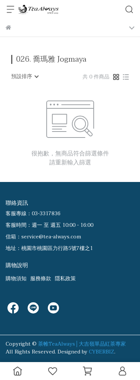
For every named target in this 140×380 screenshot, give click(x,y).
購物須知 (16, 278)
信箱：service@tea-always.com (43, 236)
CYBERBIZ (101, 351)
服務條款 (40, 278)
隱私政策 (65, 278)
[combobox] (24, 76)
